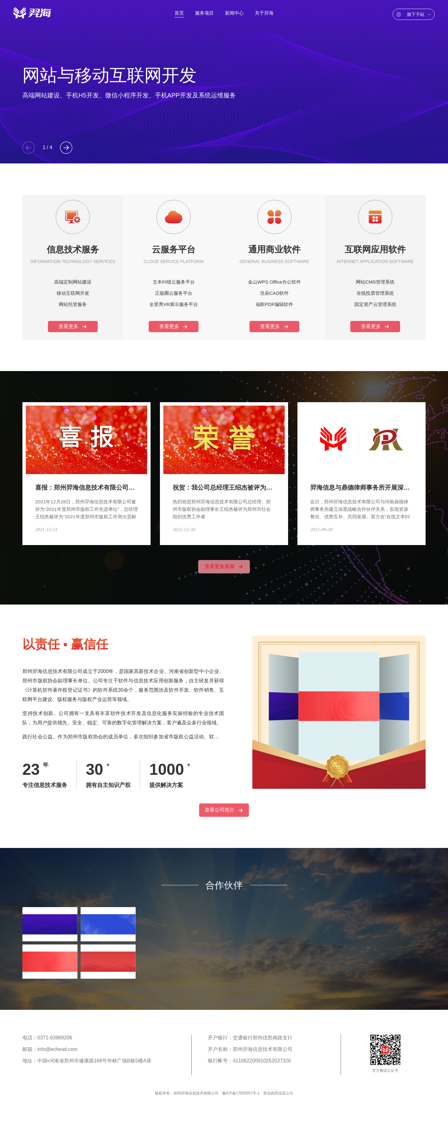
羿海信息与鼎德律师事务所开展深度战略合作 (369, 481)
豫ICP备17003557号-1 (240, 1103)
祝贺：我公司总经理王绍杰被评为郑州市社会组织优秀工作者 (253, 481)
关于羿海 (264, 15)
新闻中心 (234, 15)
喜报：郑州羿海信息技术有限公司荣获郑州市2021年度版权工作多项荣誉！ (135, 481)
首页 (179, 15)
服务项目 (204, 15)
